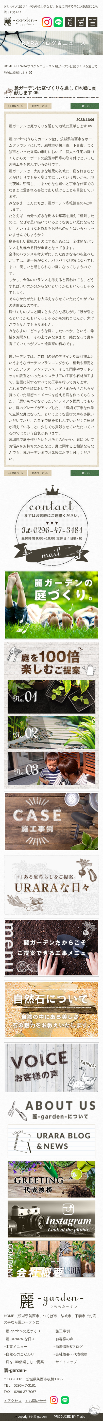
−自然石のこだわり (19, 1354)
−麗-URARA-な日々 (19, 1339)
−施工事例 (62, 1331)
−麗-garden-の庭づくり (22, 1331)
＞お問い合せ (35, 1401)
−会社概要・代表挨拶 (71, 1354)
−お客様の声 (63, 1339)
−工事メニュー (15, 1347)
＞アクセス (13, 1401)
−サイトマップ (65, 1362)
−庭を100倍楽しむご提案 (24, 1362)
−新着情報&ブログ (68, 1347)
